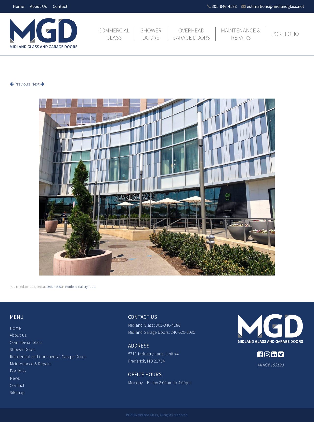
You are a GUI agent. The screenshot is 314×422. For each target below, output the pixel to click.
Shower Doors (151, 34)
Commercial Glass (114, 34)
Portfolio (285, 34)
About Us (38, 6)
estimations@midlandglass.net (275, 6)
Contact (60, 6)
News (15, 378)
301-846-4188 (224, 6)
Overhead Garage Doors (191, 34)
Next (37, 84)
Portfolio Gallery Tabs (80, 287)
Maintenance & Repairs (241, 34)
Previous (20, 84)
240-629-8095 (183, 332)
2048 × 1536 (54, 287)
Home (18, 6)
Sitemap (17, 392)
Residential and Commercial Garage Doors (48, 356)
